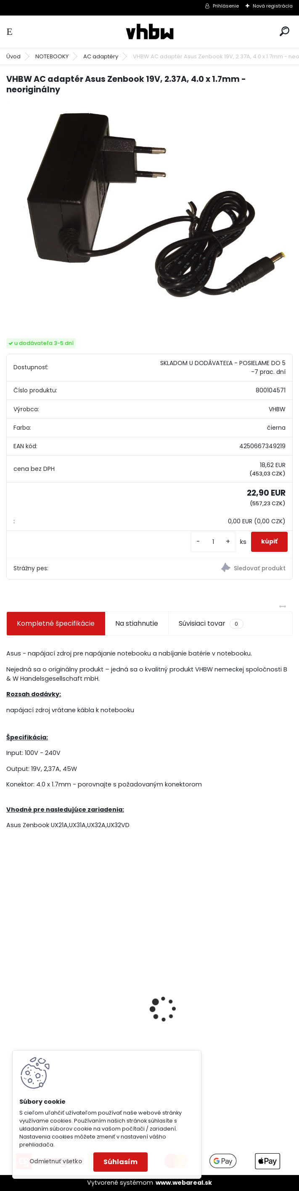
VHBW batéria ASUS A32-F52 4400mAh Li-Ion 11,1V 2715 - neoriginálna (223, 998)
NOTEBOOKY (52, 56)
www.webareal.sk (184, 1182)
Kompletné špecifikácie (56, 623)
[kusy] (213, 542)
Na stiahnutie (136, 623)
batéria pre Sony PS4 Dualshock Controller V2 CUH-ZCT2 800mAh (66, 1029)
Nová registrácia (273, 6)
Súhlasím (120, 1162)
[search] (284, 31)
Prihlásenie (226, 6)
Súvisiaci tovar (211, 624)
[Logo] (149, 31)
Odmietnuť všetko (55, 1161)
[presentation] (11, 994)
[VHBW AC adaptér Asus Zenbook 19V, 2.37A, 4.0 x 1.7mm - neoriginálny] (149, 209)
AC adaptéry (100, 56)
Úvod (13, 56)
